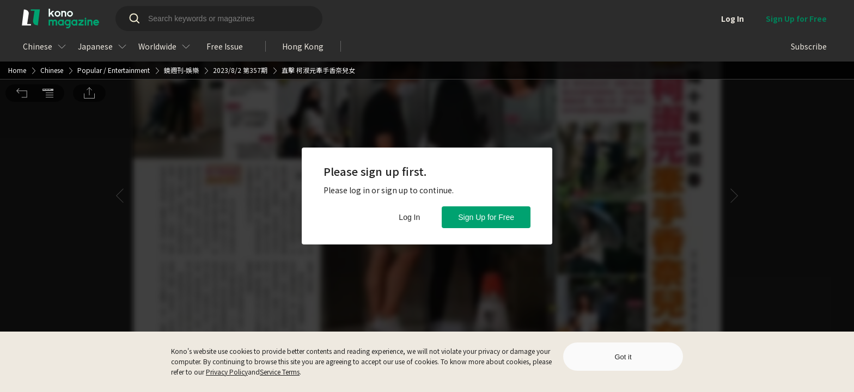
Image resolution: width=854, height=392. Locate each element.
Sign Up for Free (486, 217)
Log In (409, 217)
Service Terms (280, 371)
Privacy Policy (227, 371)
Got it (622, 357)
